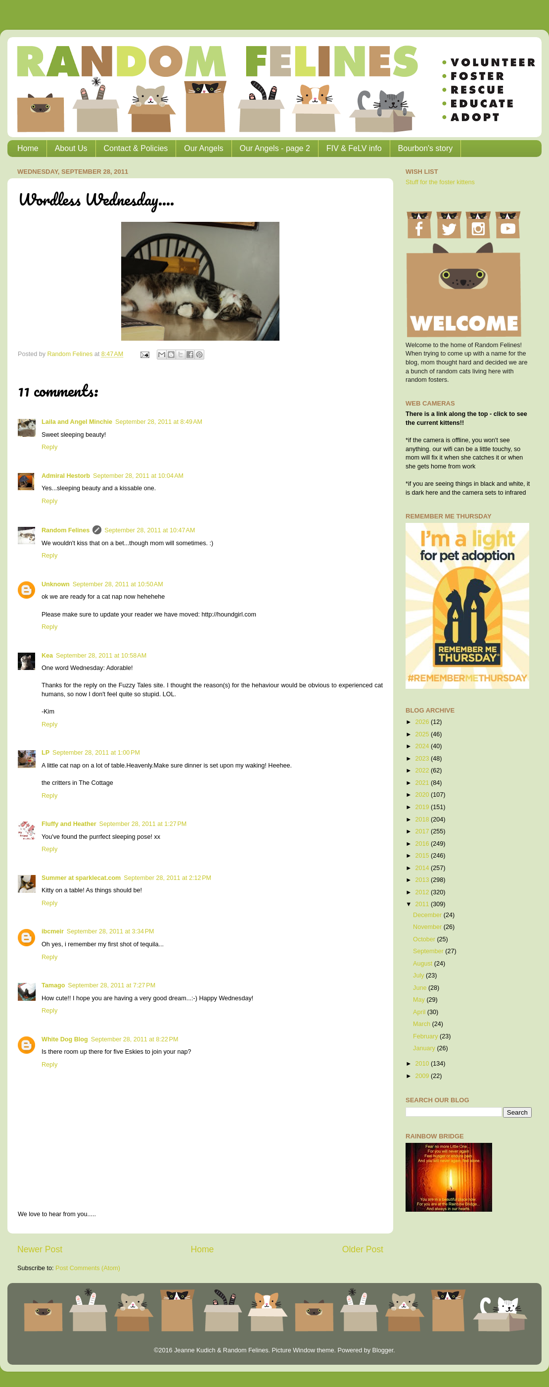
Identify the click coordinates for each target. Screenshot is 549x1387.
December (428, 915)
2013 (423, 879)
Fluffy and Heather (69, 824)
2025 (423, 734)
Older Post (362, 1249)
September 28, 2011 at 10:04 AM (138, 475)
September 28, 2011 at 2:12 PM (167, 877)
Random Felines (66, 530)
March (422, 1024)
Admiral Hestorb (66, 475)
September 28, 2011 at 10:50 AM (118, 584)
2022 (423, 770)
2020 (423, 794)
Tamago (53, 985)
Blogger (382, 1350)
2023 (423, 758)
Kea (47, 655)
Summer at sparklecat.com (81, 877)
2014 (423, 868)
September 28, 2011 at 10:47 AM (149, 530)
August (423, 963)
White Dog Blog (65, 1039)
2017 (423, 831)
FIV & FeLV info (354, 148)
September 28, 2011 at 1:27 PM (143, 824)
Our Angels (203, 148)
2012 (423, 892)
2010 (423, 1063)
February (426, 1036)
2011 (423, 904)
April (420, 1012)
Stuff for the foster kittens (440, 182)
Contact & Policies (136, 148)
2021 (423, 782)
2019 (423, 807)
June (420, 987)
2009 (423, 1076)
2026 (423, 722)
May (419, 999)
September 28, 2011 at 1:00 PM (96, 752)
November (428, 927)
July (419, 975)
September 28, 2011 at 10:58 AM (101, 655)
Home (28, 148)
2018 (423, 819)
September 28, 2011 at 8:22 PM (135, 1039)
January (425, 1048)
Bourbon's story (425, 148)
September (429, 951)
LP (45, 752)
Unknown (56, 584)
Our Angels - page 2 (275, 148)
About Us (71, 148)
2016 (423, 843)
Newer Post (39, 1249)
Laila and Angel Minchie (77, 421)
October (425, 939)
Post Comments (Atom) (87, 1268)
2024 (423, 746)
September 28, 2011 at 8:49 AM (158, 421)
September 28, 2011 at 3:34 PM (110, 931)
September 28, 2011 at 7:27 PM (111, 985)
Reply (49, 447)
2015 (423, 855)
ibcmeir (53, 931)
